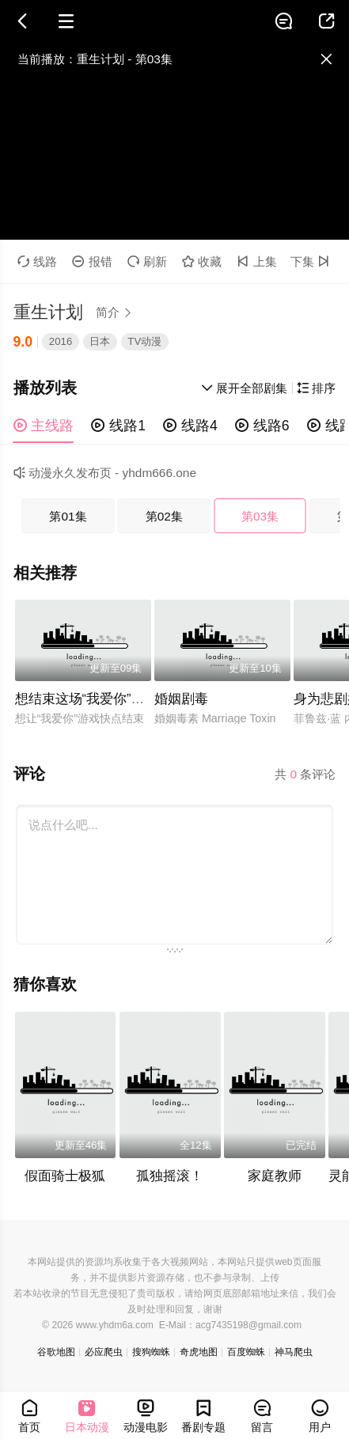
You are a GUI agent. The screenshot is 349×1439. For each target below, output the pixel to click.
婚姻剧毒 (181, 698)
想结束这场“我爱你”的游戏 (93, 698)
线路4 (190, 426)
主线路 (43, 426)
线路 (37, 261)
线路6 (262, 426)
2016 (60, 341)
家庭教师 (275, 1175)
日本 (99, 341)
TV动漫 (144, 341)
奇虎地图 (199, 1352)
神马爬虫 (294, 1352)
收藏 (202, 261)
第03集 (260, 516)
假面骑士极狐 (65, 1175)
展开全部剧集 (244, 388)
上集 (257, 261)
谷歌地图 (56, 1352)
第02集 (164, 516)
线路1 (118, 426)
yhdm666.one (159, 472)
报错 (92, 261)
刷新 (147, 261)
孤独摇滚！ (169, 1175)
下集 (312, 261)
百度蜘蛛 (246, 1352)
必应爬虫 (104, 1352)
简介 (116, 312)
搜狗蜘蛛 (151, 1352)
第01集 (67, 516)
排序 (316, 388)
